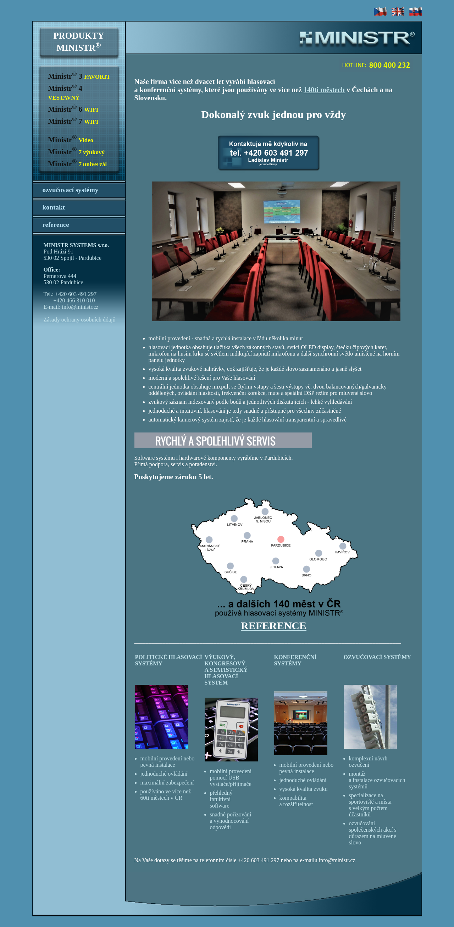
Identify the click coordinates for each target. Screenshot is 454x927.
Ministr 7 (73, 121)
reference (56, 224)
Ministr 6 (73, 109)
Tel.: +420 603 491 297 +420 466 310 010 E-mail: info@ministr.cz (71, 300)
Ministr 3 (79, 76)
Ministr (70, 139)
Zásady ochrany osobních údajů (80, 320)
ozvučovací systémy (71, 190)
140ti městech (324, 90)
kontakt (54, 207)
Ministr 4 (65, 92)
